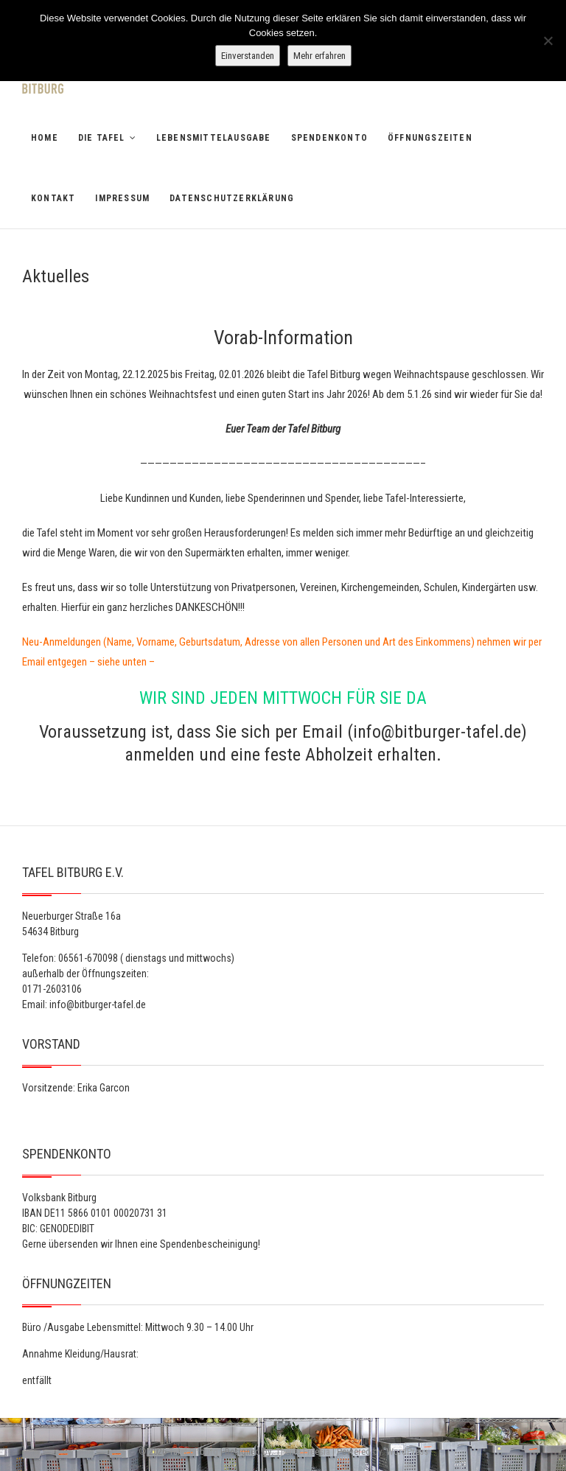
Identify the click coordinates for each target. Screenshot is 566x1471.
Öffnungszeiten (430, 138)
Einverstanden (247, 55)
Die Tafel (101, 138)
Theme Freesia (303, 1451)
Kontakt (53, 198)
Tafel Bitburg (193, 1451)
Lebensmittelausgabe (213, 138)
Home (44, 138)
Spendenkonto (329, 138)
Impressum (122, 198)
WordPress (407, 1451)
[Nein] (547, 40)
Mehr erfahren (319, 55)
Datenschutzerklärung (232, 198)
